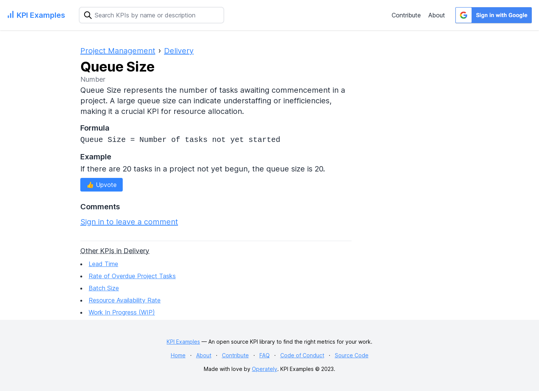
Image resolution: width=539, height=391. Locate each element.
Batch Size (104, 288)
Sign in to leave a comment (129, 221)
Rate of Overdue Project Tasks (132, 276)
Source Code (352, 355)
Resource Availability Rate (125, 300)
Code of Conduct (302, 355)
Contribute (406, 15)
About (436, 15)
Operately (264, 369)
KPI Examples (183, 341)
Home (178, 355)
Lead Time (103, 264)
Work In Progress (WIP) (122, 312)
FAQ (264, 355)
